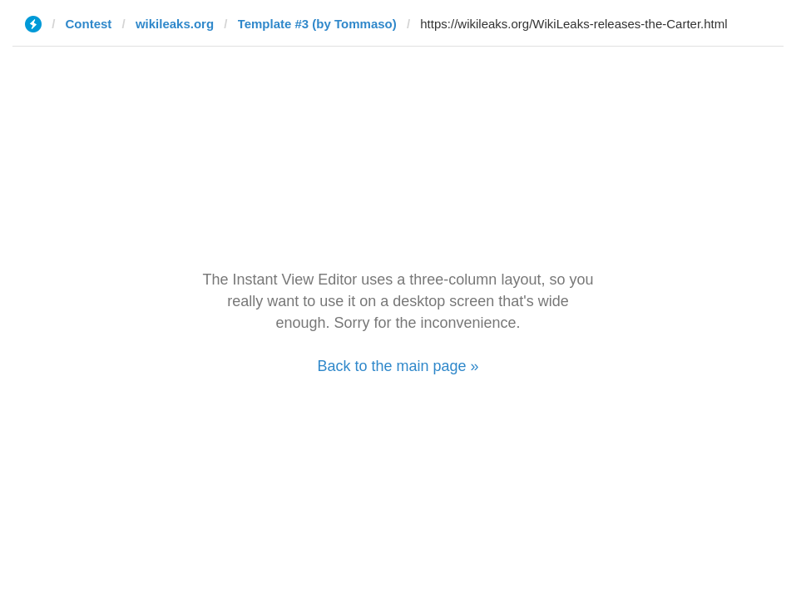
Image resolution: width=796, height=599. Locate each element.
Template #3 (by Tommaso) (317, 24)
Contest (89, 24)
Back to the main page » (397, 366)
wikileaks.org (175, 24)
